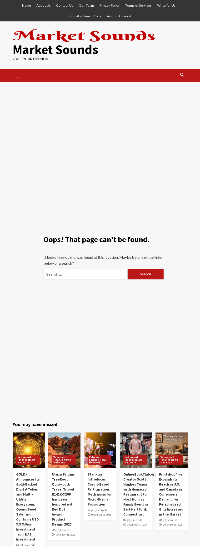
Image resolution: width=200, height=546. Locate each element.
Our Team (86, 5)
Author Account (119, 16)
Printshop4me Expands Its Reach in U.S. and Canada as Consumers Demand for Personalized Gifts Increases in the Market (171, 494)
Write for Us (166, 5)
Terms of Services (138, 5)
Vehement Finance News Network (26, 460)
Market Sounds (55, 49)
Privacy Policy (109, 5)
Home (26, 5)
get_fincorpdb (63, 530)
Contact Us (64, 5)
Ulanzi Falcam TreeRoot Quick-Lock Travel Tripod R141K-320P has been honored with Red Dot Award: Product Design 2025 (63, 499)
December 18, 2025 (65, 534)
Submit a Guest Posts (85, 16)
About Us (43, 5)
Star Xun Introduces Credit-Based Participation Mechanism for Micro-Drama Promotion (100, 489)
